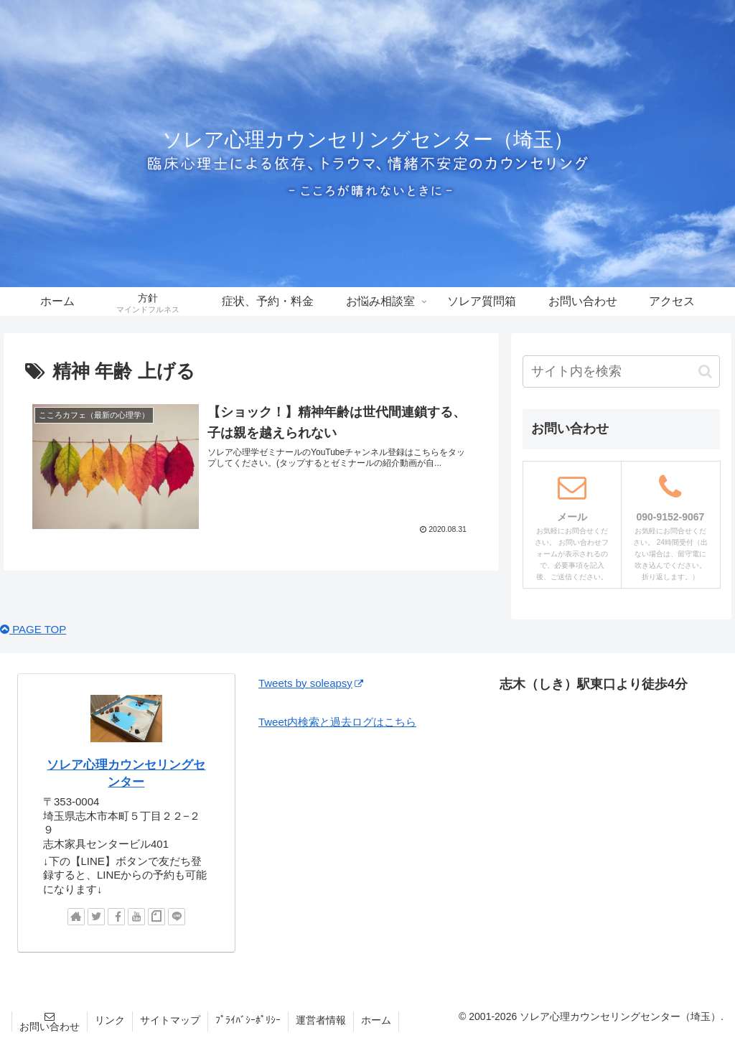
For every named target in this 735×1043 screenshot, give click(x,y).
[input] (621, 371)
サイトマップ (170, 1020)
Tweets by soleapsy (310, 683)
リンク (110, 1020)
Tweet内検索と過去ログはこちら (337, 722)
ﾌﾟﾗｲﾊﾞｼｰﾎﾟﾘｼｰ (248, 1020)
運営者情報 (321, 1020)
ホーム (376, 1020)
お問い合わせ (49, 1026)
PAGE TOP (33, 629)
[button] (705, 371)
